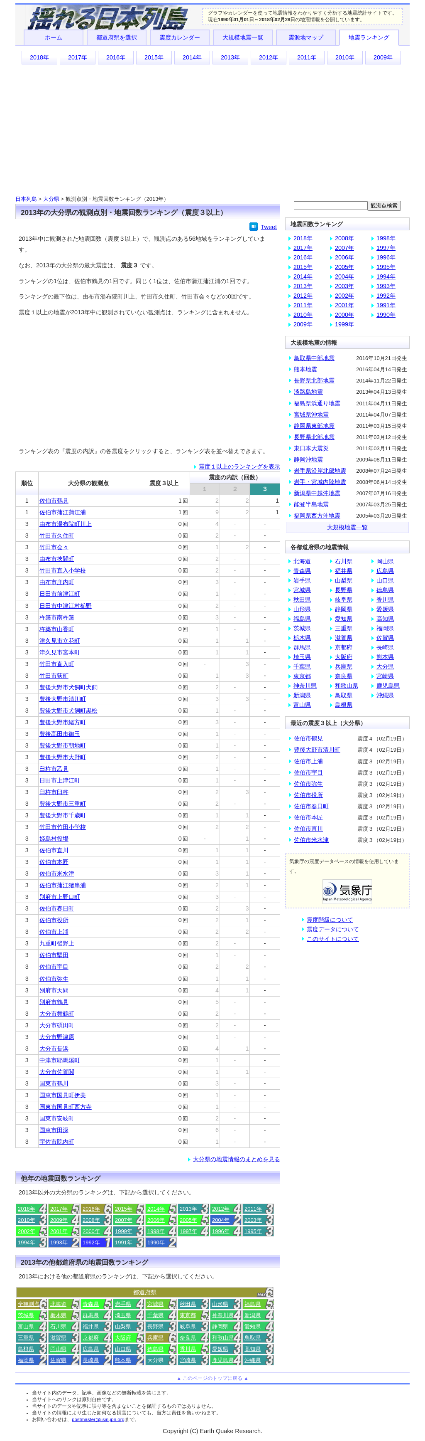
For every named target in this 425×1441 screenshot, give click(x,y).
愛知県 (252, 1326)
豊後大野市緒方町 (62, 722)
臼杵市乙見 (53, 768)
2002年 (26, 1231)
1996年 (221, 1231)
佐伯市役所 (53, 920)
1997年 (188, 1231)
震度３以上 (163, 483)
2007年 (123, 1220)
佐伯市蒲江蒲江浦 (62, 512)
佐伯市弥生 (53, 978)
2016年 (115, 57)
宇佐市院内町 (56, 1141)
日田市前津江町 (59, 593)
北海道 (58, 1304)
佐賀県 (58, 1360)
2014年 (192, 57)
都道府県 (144, 1292)
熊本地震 (305, 369)
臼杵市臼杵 (53, 792)
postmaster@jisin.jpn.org (98, 1419)
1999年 (123, 1231)
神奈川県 (223, 1315)
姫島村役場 (53, 838)
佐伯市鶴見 (53, 500)
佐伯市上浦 (53, 931)
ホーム (53, 37)
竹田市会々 (53, 547)
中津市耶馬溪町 (59, 1060)
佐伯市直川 (53, 850)
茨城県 (26, 1315)
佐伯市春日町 (56, 908)
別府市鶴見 (53, 1002)
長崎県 (91, 1360)
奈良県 (188, 1338)
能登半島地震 (311, 504)
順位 (27, 483)
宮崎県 (188, 1360)
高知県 (252, 1349)
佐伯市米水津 (56, 873)
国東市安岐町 (56, 1118)
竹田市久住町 (56, 535)
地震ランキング (369, 37)
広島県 (91, 1349)
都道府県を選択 (116, 37)
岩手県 (123, 1304)
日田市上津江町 (59, 780)
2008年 (91, 1220)
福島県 (252, 1304)
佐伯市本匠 (53, 862)
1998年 (156, 1231)
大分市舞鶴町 (56, 1013)
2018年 (39, 57)
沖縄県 (252, 1360)
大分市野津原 (56, 1037)
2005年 (188, 1220)
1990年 (156, 1242)
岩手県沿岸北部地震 (320, 470)
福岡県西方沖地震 (317, 515)
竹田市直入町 (56, 664)
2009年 (383, 57)
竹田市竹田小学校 (62, 827)
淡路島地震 (308, 391)
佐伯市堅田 (53, 955)
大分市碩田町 (56, 1025)
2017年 (77, 57)
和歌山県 (223, 1338)
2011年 (306, 57)
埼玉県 (123, 1315)
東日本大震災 (311, 448)
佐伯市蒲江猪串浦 (62, 885)
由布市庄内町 (56, 582)
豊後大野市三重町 (62, 803)
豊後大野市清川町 (62, 699)
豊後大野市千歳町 (62, 815)
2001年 (59, 1231)
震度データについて (333, 929)
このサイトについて (333, 938)
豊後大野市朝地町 (62, 745)
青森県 (91, 1304)
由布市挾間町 (56, 558)
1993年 (59, 1242)
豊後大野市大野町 (62, 757)
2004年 (221, 1220)
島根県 (26, 1349)
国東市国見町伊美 (62, 1095)
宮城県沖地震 (311, 414)
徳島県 (155, 1349)
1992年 (91, 1242)
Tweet (269, 227)
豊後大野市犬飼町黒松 (68, 710)
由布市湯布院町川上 (65, 524)
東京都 (188, 1315)
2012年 (268, 57)
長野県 (155, 1326)
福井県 (91, 1326)
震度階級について (330, 919)
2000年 (91, 1231)
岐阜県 (188, 1326)
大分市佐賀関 (56, 1071)
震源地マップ (305, 37)
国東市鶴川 (53, 1083)
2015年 (154, 57)
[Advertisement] (212, 129)
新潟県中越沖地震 (317, 493)
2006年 (156, 1220)
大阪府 (123, 1338)
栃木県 (58, 1315)
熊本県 (123, 1360)
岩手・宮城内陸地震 (320, 482)
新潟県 (252, 1315)
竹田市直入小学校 (62, 570)
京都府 (91, 1338)
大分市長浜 (53, 1048)
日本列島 (26, 199)
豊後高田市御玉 (59, 733)
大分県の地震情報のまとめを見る (236, 1159)
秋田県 (188, 1304)
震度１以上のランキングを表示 (239, 466)
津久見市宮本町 (59, 652)
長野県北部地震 (314, 380)
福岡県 (26, 1360)
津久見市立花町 (59, 640)
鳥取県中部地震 (314, 358)
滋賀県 (58, 1338)
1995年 (253, 1231)
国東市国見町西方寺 (65, 1106)
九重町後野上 (56, 943)
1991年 (123, 1242)
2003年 (253, 1220)
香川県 (188, 1349)
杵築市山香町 (56, 629)
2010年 (344, 57)
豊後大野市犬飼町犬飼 (68, 687)
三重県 (26, 1338)
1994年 (26, 1242)
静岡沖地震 (308, 459)
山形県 (220, 1304)
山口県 (123, 1349)
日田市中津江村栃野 (65, 605)
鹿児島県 (223, 1360)
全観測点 (28, 1304)
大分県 (51, 199)
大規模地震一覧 (242, 37)
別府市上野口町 (59, 896)
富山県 (26, 1326)
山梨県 (123, 1326)
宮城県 (155, 1304)
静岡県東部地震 (314, 425)
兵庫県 (155, 1338)
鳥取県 (252, 1338)
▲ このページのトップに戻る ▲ (212, 1378)
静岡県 (220, 1326)
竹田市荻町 (53, 675)
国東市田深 (53, 1130)
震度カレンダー (179, 37)
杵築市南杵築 (56, 617)
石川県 (58, 1326)
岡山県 (58, 1349)
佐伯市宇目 (53, 966)
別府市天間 (53, 990)
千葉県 (155, 1315)
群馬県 (91, 1315)
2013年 (230, 57)
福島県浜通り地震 (317, 403)
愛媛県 (220, 1349)
